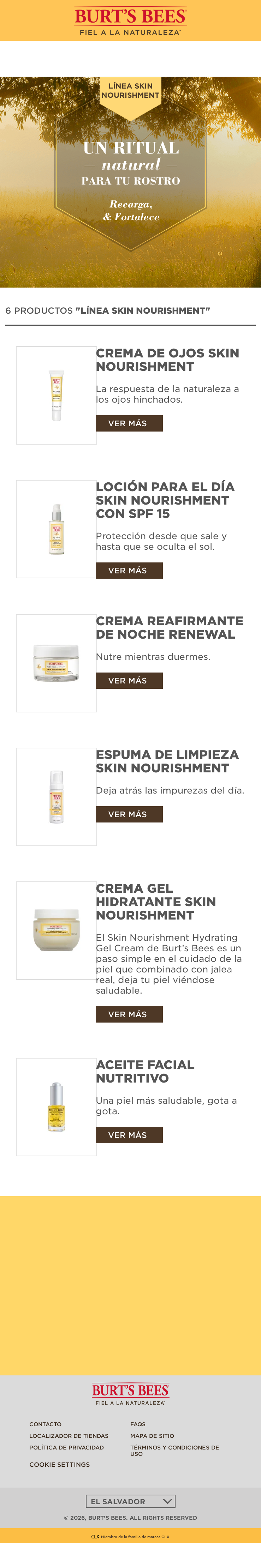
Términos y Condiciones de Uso (174, 1450)
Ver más (127, 423)
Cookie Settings (59, 1464)
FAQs (138, 1424)
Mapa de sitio (152, 1435)
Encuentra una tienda (242, 59)
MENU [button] (19, 58)
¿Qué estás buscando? (215, 59)
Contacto (45, 1424)
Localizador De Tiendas (68, 1435)
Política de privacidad (66, 1447)
